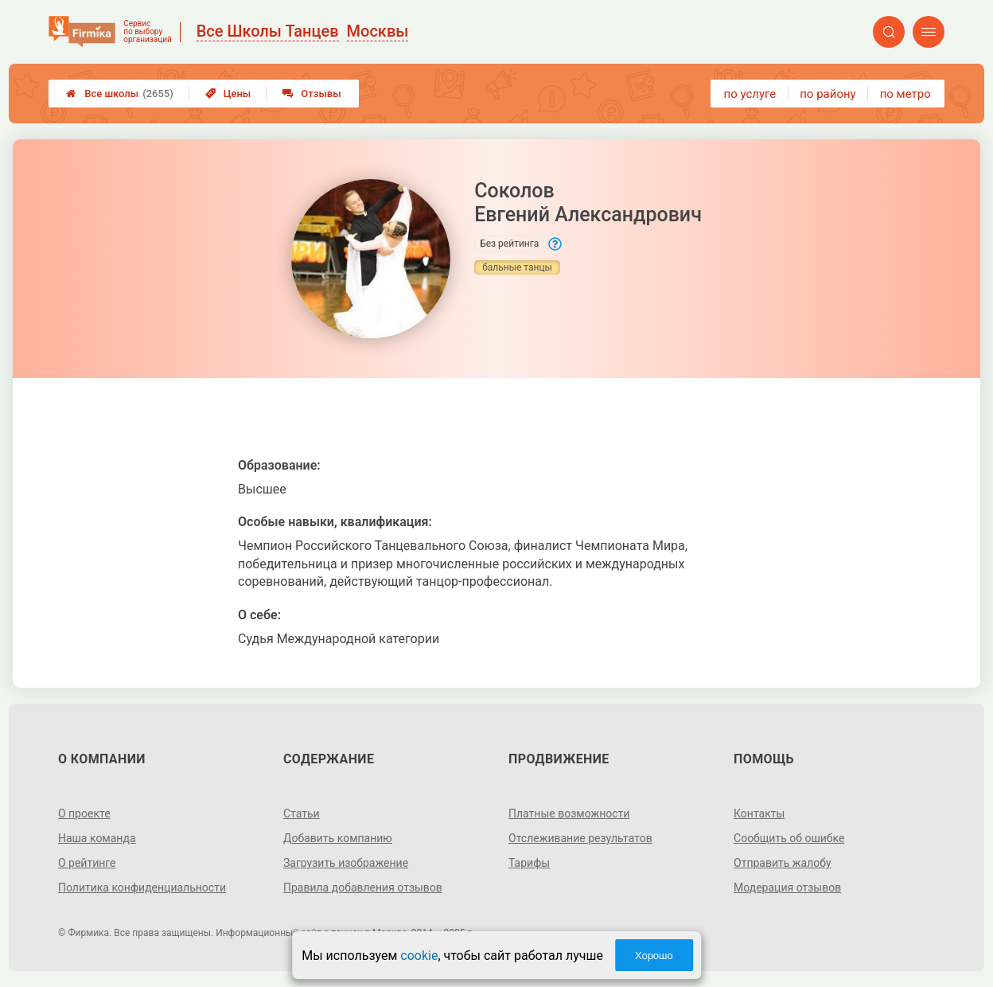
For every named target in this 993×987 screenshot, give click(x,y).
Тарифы (529, 862)
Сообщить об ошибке (789, 838)
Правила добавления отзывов (362, 887)
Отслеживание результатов (580, 838)
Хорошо (654, 956)
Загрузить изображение (345, 862)
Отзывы (311, 93)
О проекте (84, 813)
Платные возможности (568, 813)
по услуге (750, 94)
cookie (419, 955)
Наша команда (97, 838)
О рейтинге (87, 862)
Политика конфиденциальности (142, 887)
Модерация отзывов (787, 887)
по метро (905, 94)
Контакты (759, 813)
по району (827, 94)
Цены (228, 93)
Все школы (119, 93)
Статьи (301, 813)
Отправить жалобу (782, 862)
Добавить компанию (337, 838)
